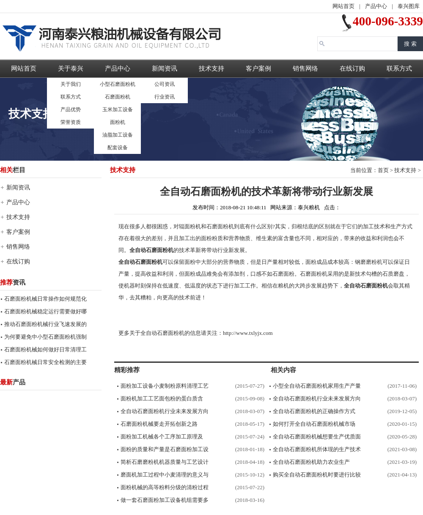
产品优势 (70, 109)
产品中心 (376, 6)
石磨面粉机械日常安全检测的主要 (45, 362)
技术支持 (211, 68)
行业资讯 (164, 97)
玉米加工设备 (117, 109)
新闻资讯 (164, 68)
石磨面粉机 (117, 97)
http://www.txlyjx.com (248, 333)
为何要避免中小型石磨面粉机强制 (45, 337)
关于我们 (70, 84)
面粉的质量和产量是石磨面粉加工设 (165, 449)
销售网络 (305, 68)
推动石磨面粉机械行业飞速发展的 (45, 324)
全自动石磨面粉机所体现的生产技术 (317, 449)
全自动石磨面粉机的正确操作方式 (314, 411)
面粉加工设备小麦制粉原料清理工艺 (165, 386)
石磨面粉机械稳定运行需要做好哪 (45, 311)
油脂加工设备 (117, 135)
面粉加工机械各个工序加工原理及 (162, 436)
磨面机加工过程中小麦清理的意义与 (165, 474)
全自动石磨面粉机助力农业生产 (311, 462)
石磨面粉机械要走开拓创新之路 (159, 424)
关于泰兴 (70, 68)
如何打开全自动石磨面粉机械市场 (314, 424)
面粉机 (117, 122)
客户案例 (258, 68)
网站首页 (343, 6)
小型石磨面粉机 (117, 84)
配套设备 (117, 148)
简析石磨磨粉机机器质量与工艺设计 (165, 462)
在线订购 (352, 68)
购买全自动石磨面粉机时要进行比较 (317, 474)
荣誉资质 (70, 122)
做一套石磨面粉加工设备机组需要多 (165, 500)
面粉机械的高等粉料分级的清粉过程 (165, 487)
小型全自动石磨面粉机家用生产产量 (317, 386)
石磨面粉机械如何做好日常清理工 (45, 349)
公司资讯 (164, 84)
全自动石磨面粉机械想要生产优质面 (317, 436)
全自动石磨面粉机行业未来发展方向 (165, 411)
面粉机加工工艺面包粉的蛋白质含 (162, 398)
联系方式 (70, 97)
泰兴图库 (409, 6)
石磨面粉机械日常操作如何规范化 (45, 299)
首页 (383, 170)
